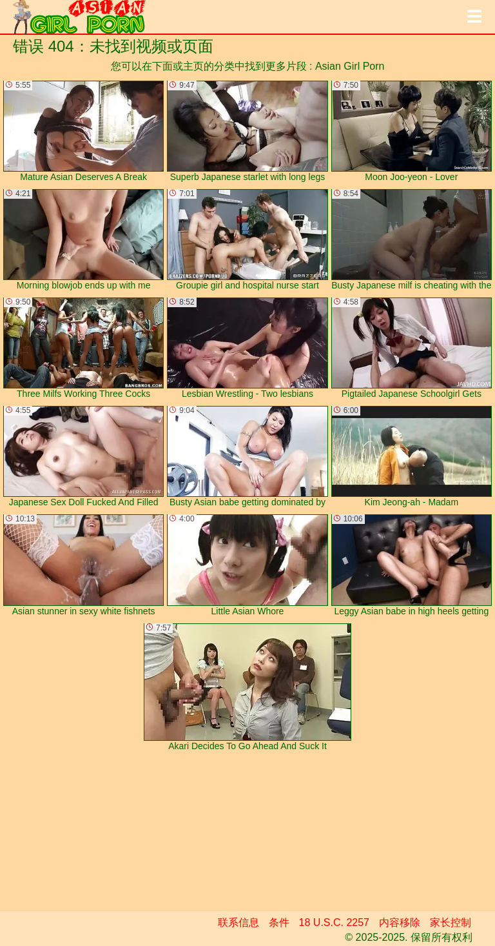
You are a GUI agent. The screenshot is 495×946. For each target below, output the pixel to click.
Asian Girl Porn (350, 66)
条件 (279, 922)
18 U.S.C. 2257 (334, 922)
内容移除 (399, 922)
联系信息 (238, 922)
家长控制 (450, 922)
